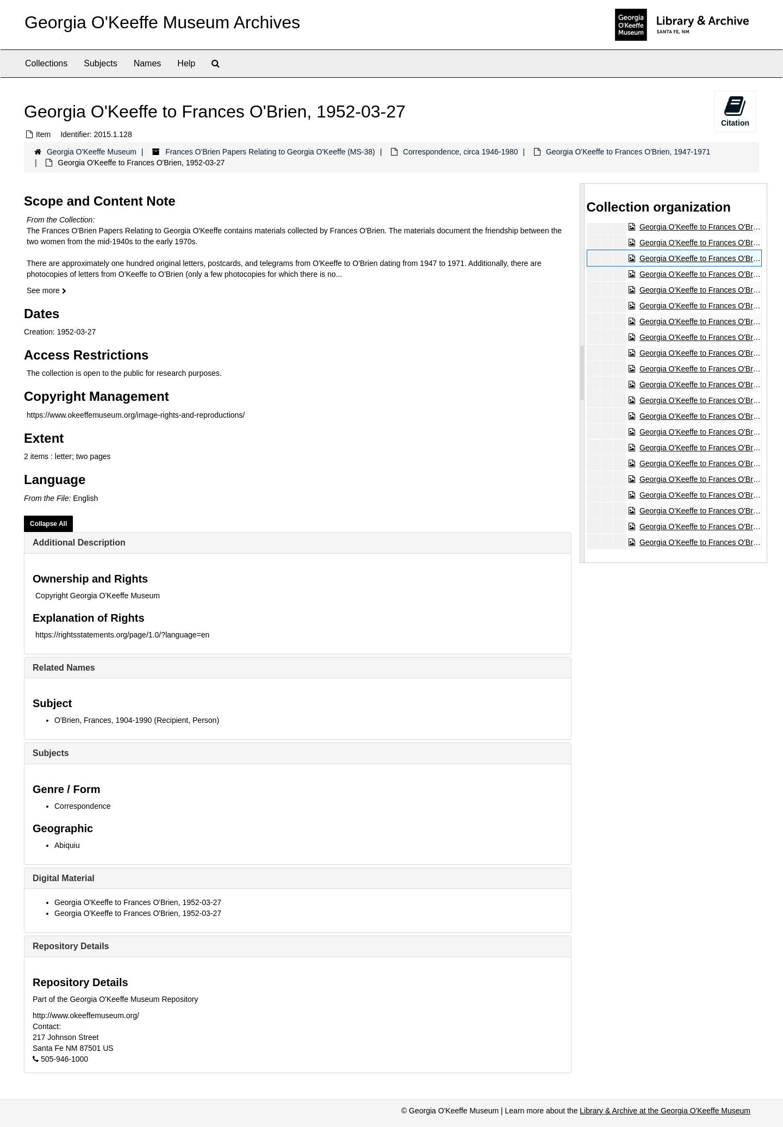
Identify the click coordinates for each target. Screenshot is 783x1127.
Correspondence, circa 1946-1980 (460, 151)
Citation (735, 111)
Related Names (64, 667)
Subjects (100, 63)
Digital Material (64, 878)
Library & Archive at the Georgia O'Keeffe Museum (665, 1110)
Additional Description (79, 542)
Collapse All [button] (48, 524)
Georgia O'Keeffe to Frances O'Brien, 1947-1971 (628, 151)
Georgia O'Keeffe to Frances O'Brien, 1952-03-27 (137, 902)
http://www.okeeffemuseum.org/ (86, 1015)
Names (147, 63)
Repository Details (71, 946)
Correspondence (82, 806)
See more (46, 290)
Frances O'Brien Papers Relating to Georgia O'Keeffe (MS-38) (270, 151)
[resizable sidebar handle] (582, 373)
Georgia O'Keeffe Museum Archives (162, 22)
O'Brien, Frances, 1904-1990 (103, 720)
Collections (46, 63)
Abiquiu (67, 845)
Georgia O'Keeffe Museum (91, 151)
